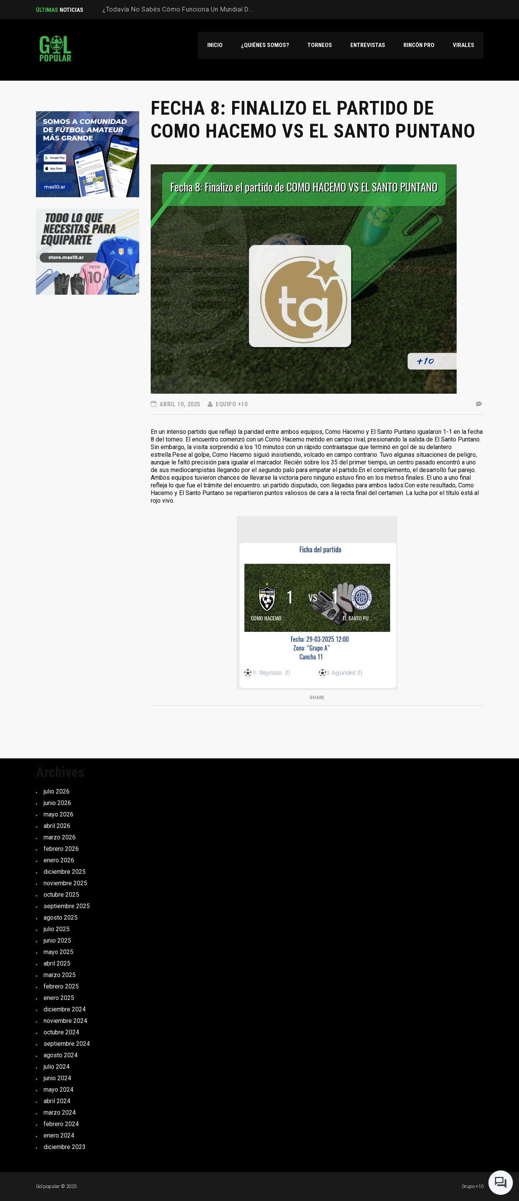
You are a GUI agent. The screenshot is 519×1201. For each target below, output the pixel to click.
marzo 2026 (60, 837)
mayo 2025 (58, 952)
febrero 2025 (61, 986)
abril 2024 (57, 1101)
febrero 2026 (61, 848)
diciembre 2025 (65, 871)
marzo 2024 (60, 1112)
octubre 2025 (61, 894)
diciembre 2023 (65, 1147)
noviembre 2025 (65, 883)
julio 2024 (57, 1066)
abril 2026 (57, 825)
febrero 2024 (61, 1124)
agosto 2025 (61, 917)
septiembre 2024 (67, 1043)
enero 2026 (59, 860)
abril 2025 (57, 963)
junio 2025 (57, 940)
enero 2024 (59, 1135)
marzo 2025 (60, 975)
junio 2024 (57, 1078)
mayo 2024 (58, 1089)
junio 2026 (57, 803)
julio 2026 (57, 791)
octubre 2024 (61, 1032)
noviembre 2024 (65, 1020)
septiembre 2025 (67, 906)
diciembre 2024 (65, 1009)
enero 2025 (59, 997)
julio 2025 (57, 929)
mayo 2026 (58, 814)
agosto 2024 (61, 1055)
